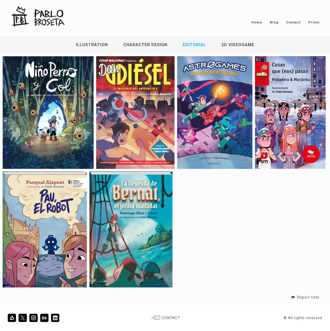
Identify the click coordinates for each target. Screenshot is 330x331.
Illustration (92, 44)
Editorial (194, 44)
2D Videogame (237, 44)
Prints (314, 22)
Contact (293, 22)
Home (256, 22)
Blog (274, 22)
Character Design (145, 44)
